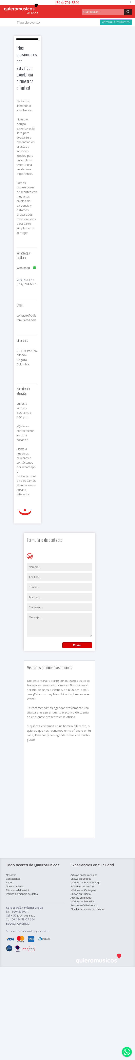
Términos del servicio (18, 890)
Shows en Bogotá (80, 878)
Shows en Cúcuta (80, 893)
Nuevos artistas (15, 886)
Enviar (77, 645)
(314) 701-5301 (27, 284)
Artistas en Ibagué (80, 897)
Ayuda (9, 882)
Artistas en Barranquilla (83, 875)
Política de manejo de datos (22, 893)
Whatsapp (27, 267)
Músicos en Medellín (82, 901)
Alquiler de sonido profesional (87, 909)
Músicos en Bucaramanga (85, 882)
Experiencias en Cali (82, 886)
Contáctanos (13, 878)
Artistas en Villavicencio (83, 905)
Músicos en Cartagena (83, 890)
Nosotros (11, 875)
